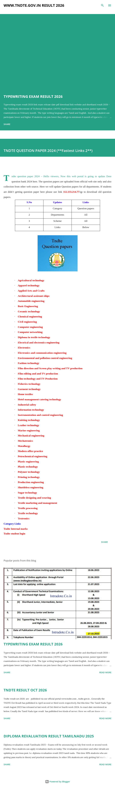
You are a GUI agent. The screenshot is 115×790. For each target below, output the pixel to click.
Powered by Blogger (57, 781)
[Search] (102, 5)
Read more (105, 672)
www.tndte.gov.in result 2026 (34, 5)
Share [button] (7, 124)
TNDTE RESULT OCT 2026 (25, 690)
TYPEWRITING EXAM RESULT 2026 (33, 96)
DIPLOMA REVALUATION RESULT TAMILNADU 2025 (49, 736)
